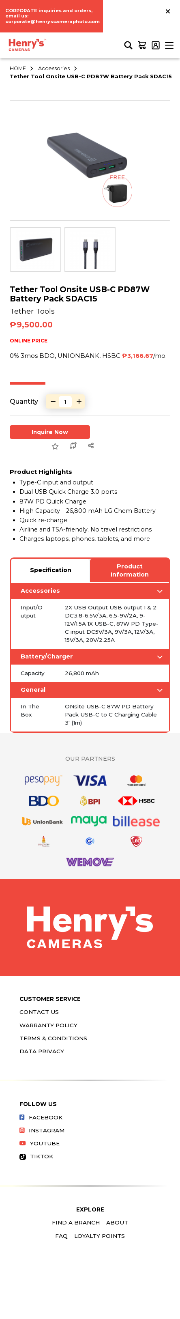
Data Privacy (41, 1051)
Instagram (42, 1130)
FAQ (61, 1236)
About (117, 1222)
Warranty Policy (48, 1025)
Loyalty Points (99, 1236)
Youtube (39, 1143)
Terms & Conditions (53, 1038)
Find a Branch (76, 1222)
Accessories (54, 68)
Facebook (40, 1117)
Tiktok (36, 1156)
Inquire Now (50, 432)
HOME (18, 68)
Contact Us (39, 1012)
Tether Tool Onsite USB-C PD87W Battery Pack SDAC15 (91, 76)
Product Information (130, 570)
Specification (50, 570)
